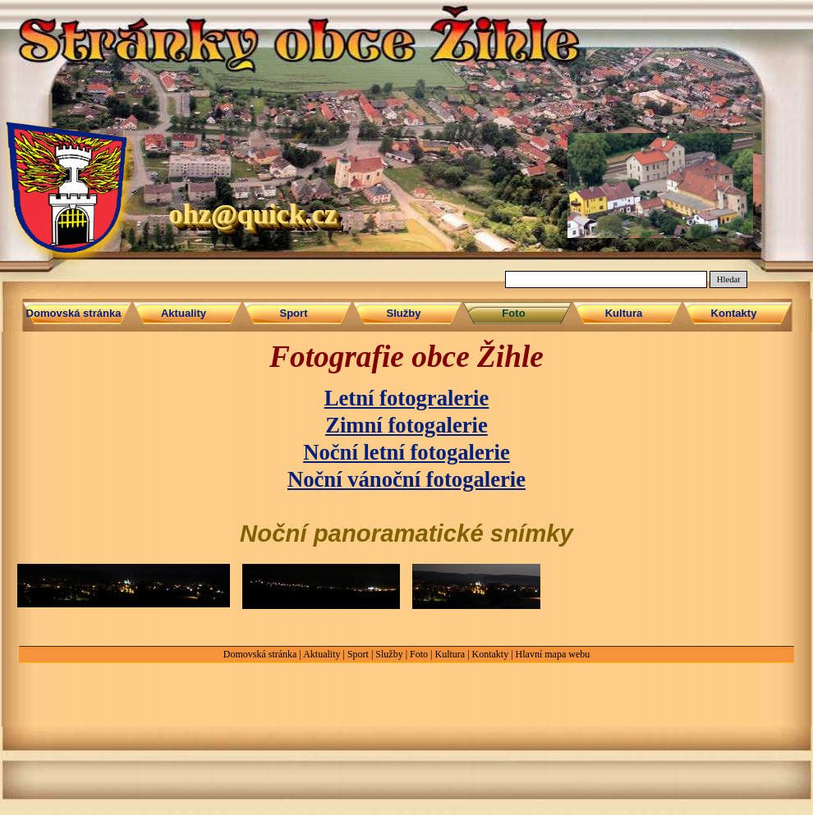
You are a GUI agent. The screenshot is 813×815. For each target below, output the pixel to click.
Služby (388, 654)
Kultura (449, 654)
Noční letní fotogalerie (406, 452)
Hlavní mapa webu (553, 654)
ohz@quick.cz (252, 213)
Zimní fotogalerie (406, 425)
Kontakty (490, 654)
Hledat (728, 279)
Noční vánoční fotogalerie (406, 479)
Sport (358, 654)
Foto (419, 654)
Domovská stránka (260, 654)
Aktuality (321, 654)
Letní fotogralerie (406, 398)
